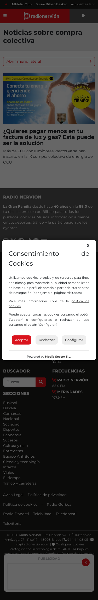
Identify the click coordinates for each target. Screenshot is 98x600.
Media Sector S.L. (58, 356)
